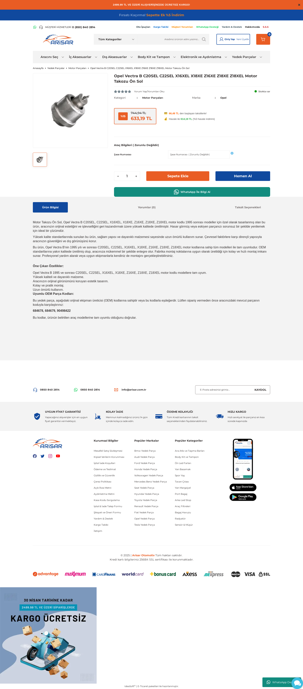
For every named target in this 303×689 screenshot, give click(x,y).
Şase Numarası (122, 154)
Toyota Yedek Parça (145, 500)
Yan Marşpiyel (183, 487)
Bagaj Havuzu (183, 512)
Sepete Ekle (178, 176)
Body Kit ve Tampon (187, 456)
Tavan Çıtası (182, 481)
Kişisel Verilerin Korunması (109, 456)
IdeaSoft (129, 686)
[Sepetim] (263, 39)
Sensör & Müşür (184, 524)
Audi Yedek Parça (144, 456)
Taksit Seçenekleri (248, 207)
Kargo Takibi (101, 524)
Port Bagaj (181, 493)
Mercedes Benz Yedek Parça (150, 481)
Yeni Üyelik (242, 39)
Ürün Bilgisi (50, 207)
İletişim (98, 530)
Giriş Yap (230, 39)
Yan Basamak (183, 469)
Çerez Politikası (102, 481)
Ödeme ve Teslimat (105, 469)
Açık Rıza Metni (102, 487)
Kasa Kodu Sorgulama (107, 500)
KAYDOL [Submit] (260, 390)
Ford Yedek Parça (144, 463)
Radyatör (180, 518)
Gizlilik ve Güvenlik (104, 475)
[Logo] (59, 39)
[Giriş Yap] (221, 39)
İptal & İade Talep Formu (108, 506)
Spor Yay (180, 475)
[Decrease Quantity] (118, 176)
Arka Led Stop (183, 500)
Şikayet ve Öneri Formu (107, 512)
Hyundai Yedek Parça (146, 493)
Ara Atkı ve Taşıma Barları (189, 450)
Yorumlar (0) (147, 207)
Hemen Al (243, 176)
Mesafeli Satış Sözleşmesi (108, 450)
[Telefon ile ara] (67, 27)
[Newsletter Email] (232, 389)
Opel (223, 97)
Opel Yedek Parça (144, 518)
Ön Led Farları (183, 463)
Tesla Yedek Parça (144, 524)
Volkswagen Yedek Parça (148, 475)
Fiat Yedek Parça (144, 512)
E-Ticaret (143, 686)
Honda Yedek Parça (145, 469)
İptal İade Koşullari (104, 463)
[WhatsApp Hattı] (35, 27)
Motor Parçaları (153, 97)
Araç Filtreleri (182, 506)
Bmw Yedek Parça (145, 450)
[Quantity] (127, 176)
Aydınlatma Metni (104, 493)
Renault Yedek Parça (146, 506)
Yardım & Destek (103, 518)
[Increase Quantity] (136, 176)
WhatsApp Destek (282, 682)
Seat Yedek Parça (144, 487)
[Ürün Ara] (173, 39)
